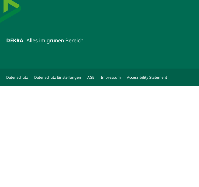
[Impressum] (111, 77)
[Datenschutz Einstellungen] (57, 77)
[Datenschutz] (17, 77)
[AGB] (91, 77)
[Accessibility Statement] (147, 77)
